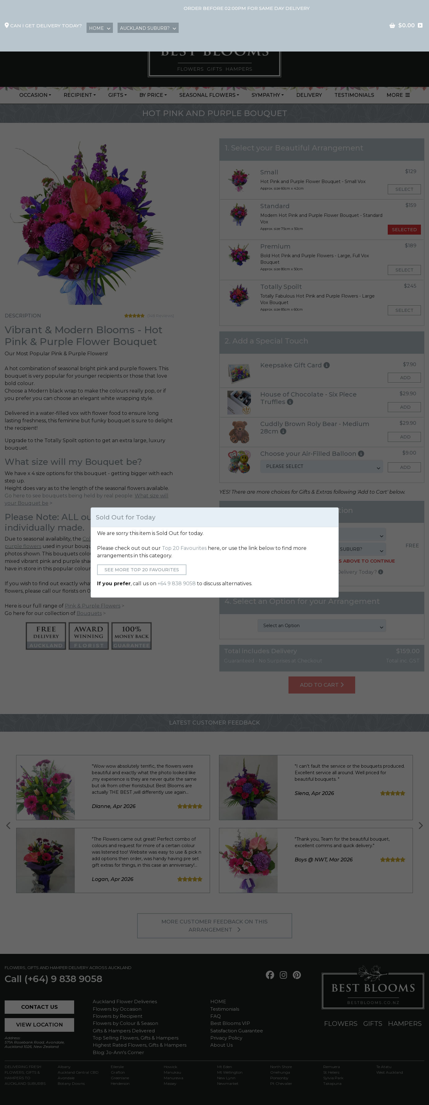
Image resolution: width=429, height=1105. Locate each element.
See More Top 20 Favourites (142, 570)
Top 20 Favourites (184, 548)
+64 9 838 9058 (177, 583)
